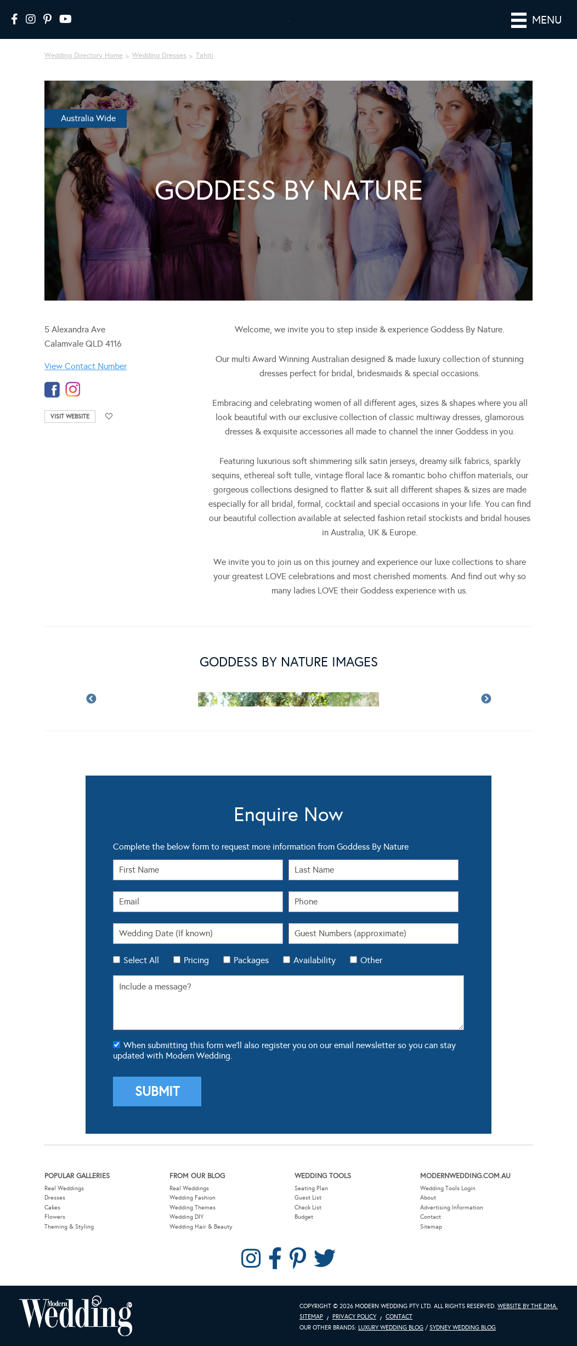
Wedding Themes (192, 1207)
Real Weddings (64, 1187)
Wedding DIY (186, 1216)
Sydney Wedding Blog (462, 1327)
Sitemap (431, 1226)
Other (371, 960)
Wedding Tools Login (448, 1187)
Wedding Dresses (159, 55)
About (428, 1197)
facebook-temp (52, 390)
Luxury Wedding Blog (390, 1327)
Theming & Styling (69, 1226)
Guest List (308, 1197)
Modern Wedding (75, 1315)
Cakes (52, 1207)
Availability (314, 960)
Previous (91, 699)
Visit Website (69, 416)
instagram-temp (73, 390)
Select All (141, 960)
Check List (308, 1207)
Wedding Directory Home (83, 55)
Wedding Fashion (192, 1197)
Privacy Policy (354, 1316)
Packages (251, 960)
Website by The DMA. (527, 1305)
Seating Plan (311, 1187)
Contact (430, 1216)
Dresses (54, 1197)
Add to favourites (109, 416)
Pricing (196, 960)
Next (485, 699)
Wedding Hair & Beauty (201, 1226)
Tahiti (204, 55)
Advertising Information (451, 1207)
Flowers (54, 1216)
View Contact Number (85, 366)
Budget (304, 1216)
